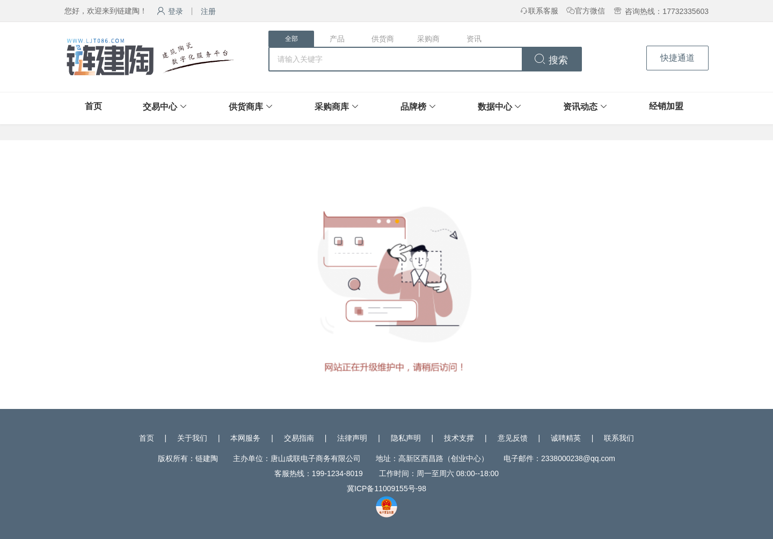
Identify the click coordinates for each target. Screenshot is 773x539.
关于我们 (192, 438)
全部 (291, 38)
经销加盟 (666, 106)
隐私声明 (406, 438)
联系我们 (619, 438)
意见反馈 (513, 438)
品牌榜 (413, 106)
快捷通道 (677, 57)
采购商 (428, 38)
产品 (337, 38)
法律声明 (352, 438)
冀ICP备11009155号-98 (386, 488)
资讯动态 (580, 106)
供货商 (382, 38)
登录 (170, 11)
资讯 (474, 38)
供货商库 (246, 106)
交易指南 (299, 438)
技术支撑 (459, 438)
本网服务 (245, 438)
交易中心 (160, 106)
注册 (208, 11)
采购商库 (332, 106)
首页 (93, 106)
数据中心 (495, 106)
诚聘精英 (566, 438)
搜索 (551, 60)
